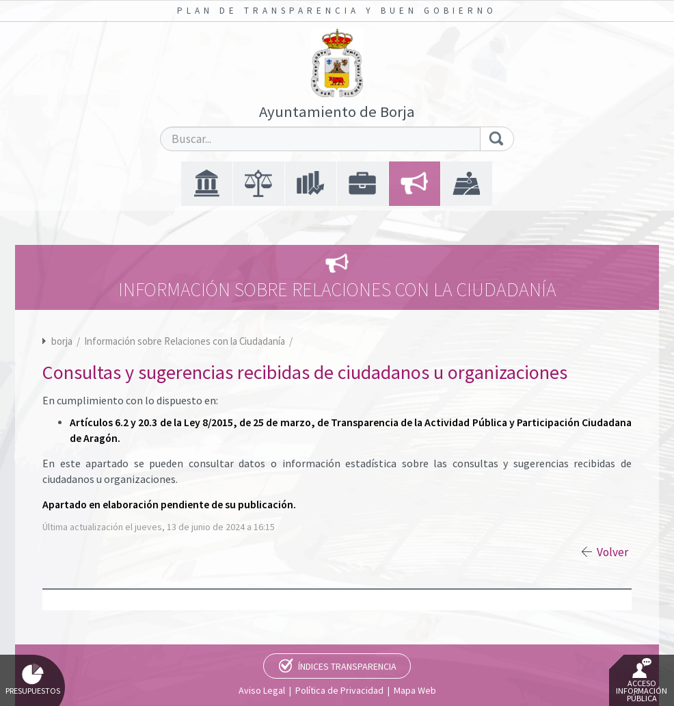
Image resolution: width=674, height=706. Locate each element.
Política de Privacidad (339, 690)
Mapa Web (415, 690)
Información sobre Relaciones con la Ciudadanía (185, 341)
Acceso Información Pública (641, 680)
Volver (612, 552)
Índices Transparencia (347, 666)
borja (61, 341)
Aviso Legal (262, 690)
